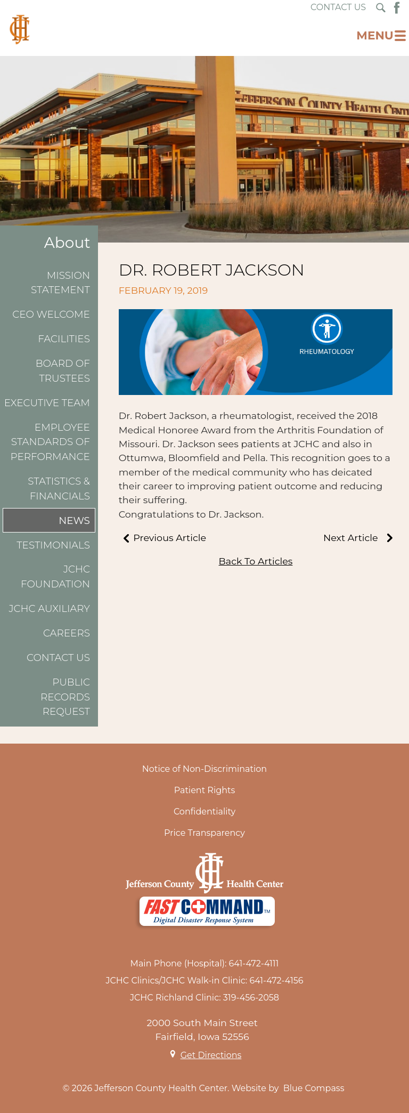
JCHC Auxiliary (49, 608)
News (74, 520)
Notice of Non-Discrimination (204, 769)
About (67, 243)
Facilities (64, 339)
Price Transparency (204, 833)
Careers (66, 633)
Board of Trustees (63, 370)
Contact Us (58, 657)
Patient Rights (204, 790)
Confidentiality (204, 811)
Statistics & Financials (59, 488)
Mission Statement (60, 282)
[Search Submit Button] (381, 7)
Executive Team (47, 403)
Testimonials (53, 545)
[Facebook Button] (397, 7)
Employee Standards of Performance (49, 442)
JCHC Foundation (55, 576)
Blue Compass (314, 1088)
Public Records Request (65, 696)
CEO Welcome (51, 314)
